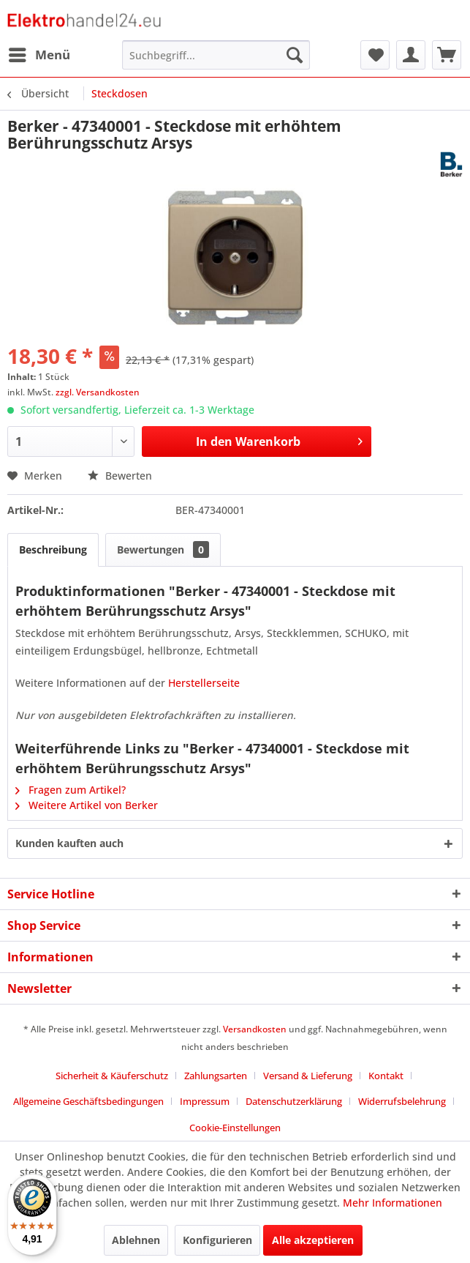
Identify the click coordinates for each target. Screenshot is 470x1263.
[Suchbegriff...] (216, 55)
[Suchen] (294, 55)
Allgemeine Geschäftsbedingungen (88, 1101)
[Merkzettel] (375, 55)
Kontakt (385, 1075)
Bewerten (120, 476)
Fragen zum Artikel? (70, 790)
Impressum (205, 1101)
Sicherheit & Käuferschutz (112, 1075)
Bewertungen (163, 549)
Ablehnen (136, 1240)
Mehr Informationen (392, 1203)
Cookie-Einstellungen (235, 1127)
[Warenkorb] (446, 55)
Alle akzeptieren (313, 1240)
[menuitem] (38, 55)
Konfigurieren (217, 1240)
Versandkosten (255, 1029)
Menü (39, 53)
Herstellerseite (204, 683)
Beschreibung (53, 549)
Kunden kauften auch (69, 843)
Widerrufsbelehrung (402, 1101)
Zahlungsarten (215, 1075)
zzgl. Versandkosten (98, 392)
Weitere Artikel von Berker (86, 805)
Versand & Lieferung (307, 1075)
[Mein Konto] (410, 55)
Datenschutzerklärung (294, 1101)
